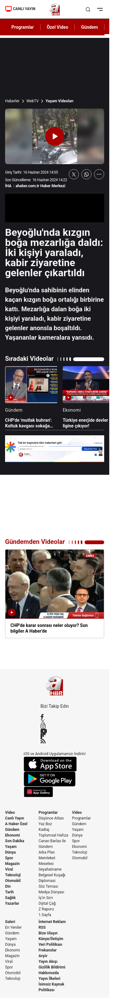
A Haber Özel (16, 824)
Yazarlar (12, 903)
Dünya (10, 852)
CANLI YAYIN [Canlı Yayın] (20, 9)
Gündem (12, 829)
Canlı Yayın (14, 818)
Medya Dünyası (51, 892)
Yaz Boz (45, 824)
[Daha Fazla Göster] (99, 174)
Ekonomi (12, 835)
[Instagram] (55, 726)
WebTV (33, 101)
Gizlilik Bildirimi (52, 967)
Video (10, 812)
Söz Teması (48, 886)
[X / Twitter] (55, 721)
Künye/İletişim (51, 939)
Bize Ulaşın (48, 933)
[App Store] (55, 764)
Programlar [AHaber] (22, 27)
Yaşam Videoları (59, 101)
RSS (42, 927)
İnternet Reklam (52, 922)
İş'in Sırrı (46, 898)
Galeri (10, 922)
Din (8, 886)
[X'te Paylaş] (74, 174)
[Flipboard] (55, 735)
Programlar (48, 812)
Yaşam (10, 846)
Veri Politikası (50, 944)
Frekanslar (48, 950)
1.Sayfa (45, 915)
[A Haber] (54, 9)
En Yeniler (13, 927)
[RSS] (55, 740)
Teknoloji (13, 875)
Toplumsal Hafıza (53, 835)
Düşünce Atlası (51, 818)
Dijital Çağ (47, 903)
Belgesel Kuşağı (52, 875)
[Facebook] (55, 716)
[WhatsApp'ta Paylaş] (86, 174)
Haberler (12, 101)
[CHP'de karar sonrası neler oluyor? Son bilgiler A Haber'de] (54, 593)
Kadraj (44, 829)
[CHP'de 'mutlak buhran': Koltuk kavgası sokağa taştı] (31, 397)
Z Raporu (46, 909)
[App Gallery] (55, 792)
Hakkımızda (49, 973)
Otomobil (13, 881)
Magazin (12, 863)
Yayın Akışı (48, 961)
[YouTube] (55, 731)
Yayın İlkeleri (49, 978)
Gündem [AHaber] (89, 27)
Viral (9, 869)
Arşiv (43, 956)
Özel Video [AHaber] (57, 27)
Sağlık (10, 898)
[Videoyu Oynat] (54, 136)
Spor (9, 858)
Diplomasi (47, 881)
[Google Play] (55, 779)
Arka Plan (47, 852)
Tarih (9, 892)
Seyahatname (50, 869)
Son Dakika (14, 841)
